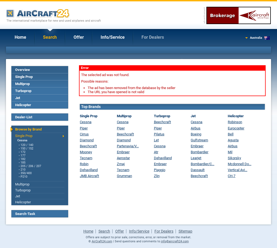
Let (156, 140)
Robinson (235, 122)
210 (23, 169)
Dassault (198, 170)
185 (23, 162)
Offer (79, 37)
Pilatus (159, 134)
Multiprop (22, 84)
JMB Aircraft (89, 176)
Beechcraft (88, 146)
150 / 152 (27, 148)
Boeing (196, 134)
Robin (84, 164)
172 (23, 152)
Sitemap (185, 231)
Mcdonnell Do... (239, 164)
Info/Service (113, 37)
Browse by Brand (28, 129)
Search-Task (25, 214)
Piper (84, 128)
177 (23, 155)
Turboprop (23, 91)
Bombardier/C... (202, 164)
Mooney (86, 152)
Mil (230, 152)
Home (20, 37)
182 (23, 159)
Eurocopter (236, 128)
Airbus (195, 128)
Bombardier (199, 152)
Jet (17, 98)
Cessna (22, 140)
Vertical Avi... (237, 170)
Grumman (124, 176)
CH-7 (231, 176)
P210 (24, 176)
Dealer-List (23, 117)
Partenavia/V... (128, 146)
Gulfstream (199, 140)
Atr (156, 152)
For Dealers (152, 37)
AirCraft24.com (102, 241)
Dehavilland (89, 170)
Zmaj (121, 164)
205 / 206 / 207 (31, 166)
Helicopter (23, 105)
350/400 (26, 173)
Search (50, 37)
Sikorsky (234, 158)
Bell (230, 134)
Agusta (233, 140)
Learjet (196, 158)
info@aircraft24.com (175, 241)
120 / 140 (27, 145)
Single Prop (24, 77)
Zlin (157, 176)
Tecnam (86, 158)
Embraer (123, 152)
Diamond (87, 140)
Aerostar (123, 158)
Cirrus (84, 134)
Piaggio (159, 170)
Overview (22, 70)
